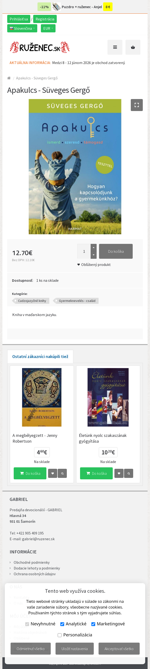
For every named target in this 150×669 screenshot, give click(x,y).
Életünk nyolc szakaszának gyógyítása (103, 438)
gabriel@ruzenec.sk (38, 538)
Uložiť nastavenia (75, 648)
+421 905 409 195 (30, 533)
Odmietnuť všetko (31, 648)
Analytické (73, 624)
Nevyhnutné (40, 624)
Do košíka (116, 251)
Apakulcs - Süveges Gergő (37, 78)
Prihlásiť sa (19, 19)
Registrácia (45, 19)
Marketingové (108, 624)
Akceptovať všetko (119, 648)
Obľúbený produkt (96, 264)
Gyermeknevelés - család (77, 301)
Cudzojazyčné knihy (32, 301)
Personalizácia (75, 635)
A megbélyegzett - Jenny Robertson (34, 438)
